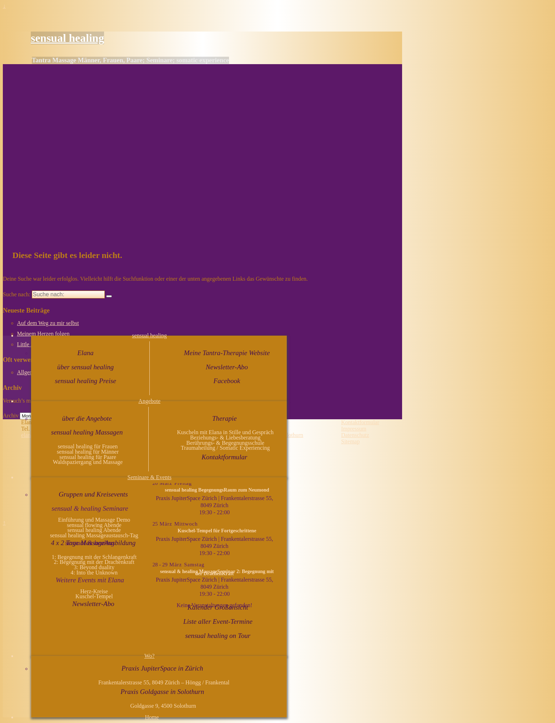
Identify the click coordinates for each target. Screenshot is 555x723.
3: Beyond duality (94, 567)
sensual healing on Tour (217, 635)
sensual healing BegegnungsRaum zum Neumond (217, 490)
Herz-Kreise (94, 591)
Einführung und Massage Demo (94, 520)
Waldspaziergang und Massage (87, 462)
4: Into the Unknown (94, 573)
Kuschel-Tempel (94, 596)
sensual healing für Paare (87, 457)
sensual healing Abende (94, 530)
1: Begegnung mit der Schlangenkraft (94, 557)
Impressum (353, 429)
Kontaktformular (224, 457)
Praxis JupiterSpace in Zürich (162, 668)
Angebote (149, 401)
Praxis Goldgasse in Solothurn (162, 691)
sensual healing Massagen (87, 432)
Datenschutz (355, 435)
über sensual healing (85, 367)
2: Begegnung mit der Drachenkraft (94, 562)
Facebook (226, 381)
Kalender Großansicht (218, 607)
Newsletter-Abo (227, 367)
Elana (86, 353)
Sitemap (350, 441)
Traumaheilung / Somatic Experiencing (225, 448)
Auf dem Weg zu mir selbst (48, 323)
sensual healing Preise (85, 381)
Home (152, 717)
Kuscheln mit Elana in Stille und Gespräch (225, 432)
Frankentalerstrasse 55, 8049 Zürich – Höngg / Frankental (163, 682)
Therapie (224, 418)
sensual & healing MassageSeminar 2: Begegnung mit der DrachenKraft (217, 572)
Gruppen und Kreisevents (93, 494)
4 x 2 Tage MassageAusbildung (93, 543)
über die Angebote (86, 418)
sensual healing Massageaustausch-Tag (94, 535)
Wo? (149, 656)
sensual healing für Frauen (88, 446)
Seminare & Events (149, 477)
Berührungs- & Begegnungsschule (225, 443)
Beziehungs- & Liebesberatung (225, 438)
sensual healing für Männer (88, 452)
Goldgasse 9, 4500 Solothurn (163, 706)
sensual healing (67, 38)
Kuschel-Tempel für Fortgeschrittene (217, 530)
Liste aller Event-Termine (217, 621)
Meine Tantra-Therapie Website (227, 353)
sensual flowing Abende (94, 525)
